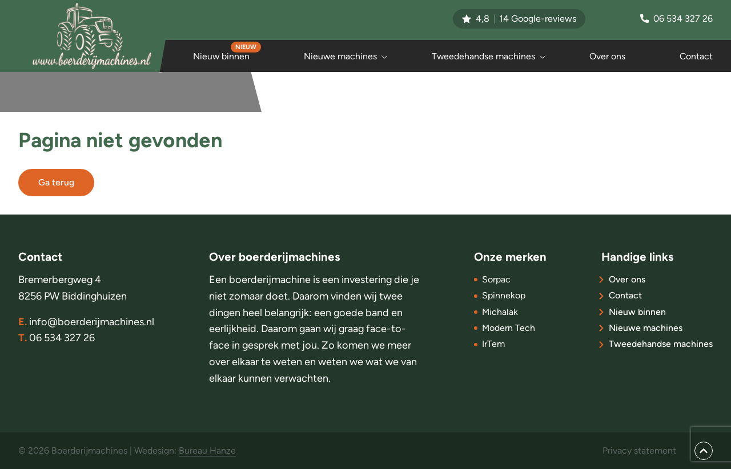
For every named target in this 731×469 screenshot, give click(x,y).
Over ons (607, 56)
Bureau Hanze (207, 450)
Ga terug (56, 182)
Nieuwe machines (340, 56)
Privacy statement (639, 450)
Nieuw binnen (221, 56)
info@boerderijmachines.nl (86, 322)
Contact (696, 56)
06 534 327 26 (676, 18)
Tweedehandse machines (483, 56)
